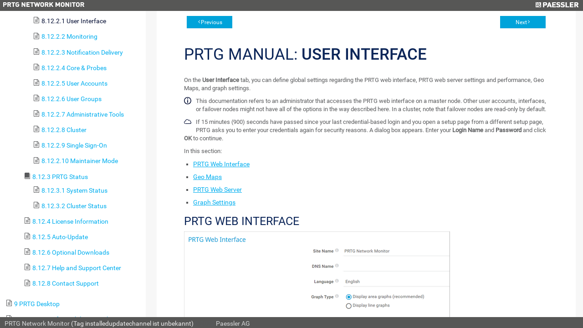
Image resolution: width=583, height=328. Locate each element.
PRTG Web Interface (221, 164)
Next (521, 22)
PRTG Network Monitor (37, 323)
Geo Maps (207, 176)
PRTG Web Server (217, 189)
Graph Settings (214, 202)
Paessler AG (233, 323)
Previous (211, 22)
